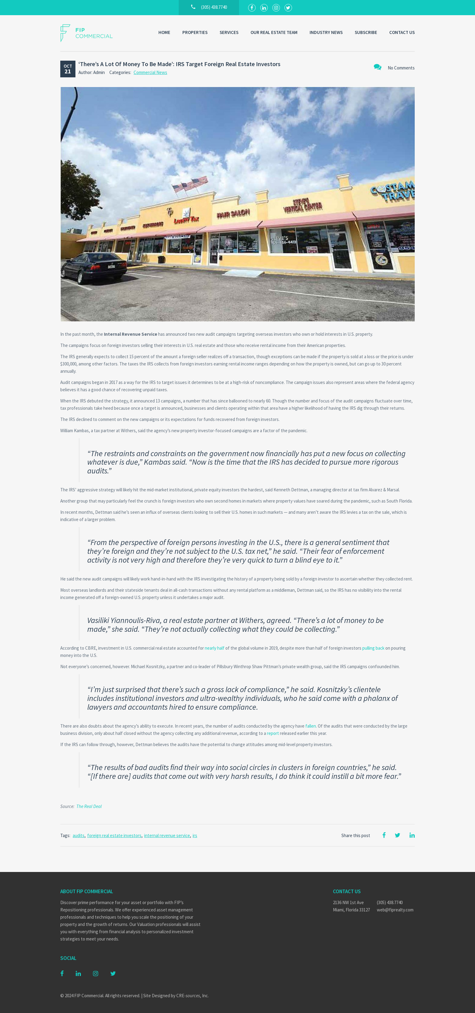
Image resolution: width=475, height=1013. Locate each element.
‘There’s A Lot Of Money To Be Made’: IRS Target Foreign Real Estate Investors (179, 64)
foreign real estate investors (114, 835)
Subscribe (366, 32)
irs (195, 835)
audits (79, 835)
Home (164, 32)
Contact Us (402, 32)
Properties (195, 32)
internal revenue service (167, 835)
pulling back (373, 648)
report (273, 733)
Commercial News (150, 72)
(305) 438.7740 (390, 902)
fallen (310, 726)
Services (229, 32)
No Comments (394, 67)
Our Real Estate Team (274, 32)
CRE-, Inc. (192, 995)
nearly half (214, 648)
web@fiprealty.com (395, 910)
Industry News (326, 32)
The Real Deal (89, 806)
